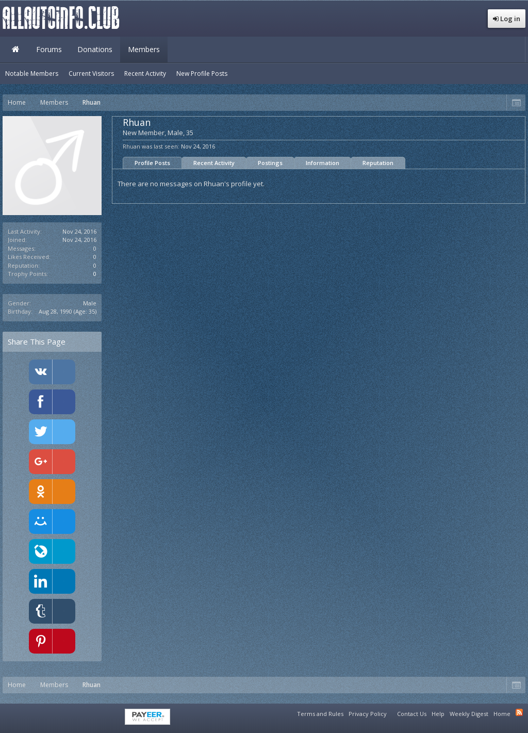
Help (438, 714)
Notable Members (31, 73)
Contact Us (411, 714)
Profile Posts (152, 163)
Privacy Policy (368, 714)
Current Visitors (91, 73)
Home (15, 49)
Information (322, 163)
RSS (519, 712)
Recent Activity (214, 163)
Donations (94, 49)
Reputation (377, 163)
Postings (270, 163)
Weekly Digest (469, 714)
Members (144, 49)
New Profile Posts (201, 73)
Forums (49, 49)
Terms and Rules (320, 714)
